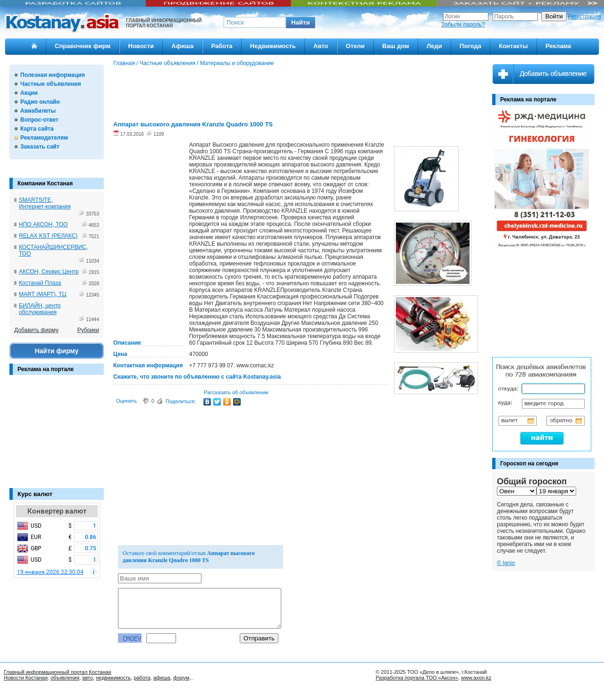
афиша (161, 677)
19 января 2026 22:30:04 (50, 572)
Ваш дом (395, 46)
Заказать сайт (39, 146)
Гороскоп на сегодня (529, 463)
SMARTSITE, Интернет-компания (45, 203)
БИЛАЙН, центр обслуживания (40, 308)
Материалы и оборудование (237, 63)
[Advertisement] (56, 436)
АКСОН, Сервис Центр (49, 271)
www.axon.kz (476, 677)
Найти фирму (56, 351)
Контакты (513, 46)
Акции (29, 93)
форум (181, 677)
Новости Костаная (26, 677)
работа (142, 677)
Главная (124, 63)
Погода (470, 46)
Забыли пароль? (463, 24)
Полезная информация (52, 75)
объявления (64, 677)
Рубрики (88, 330)
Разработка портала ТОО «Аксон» (417, 677)
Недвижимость (273, 46)
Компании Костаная (45, 183)
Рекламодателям (44, 137)
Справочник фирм (82, 46)
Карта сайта (37, 128)
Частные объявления (50, 84)
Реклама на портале (45, 369)
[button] (300, 22)
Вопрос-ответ (39, 119)
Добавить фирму (36, 330)
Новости (141, 46)
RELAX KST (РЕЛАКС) (48, 235)
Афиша (182, 46)
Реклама (558, 46)
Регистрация (584, 16)
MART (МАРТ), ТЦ (43, 294)
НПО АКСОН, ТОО (43, 224)
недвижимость (113, 677)
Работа (222, 46)
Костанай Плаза (40, 283)
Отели (355, 46)
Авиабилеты (38, 111)
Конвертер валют (56, 511)
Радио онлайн (40, 102)
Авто (320, 46)
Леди (434, 46)
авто (87, 677)
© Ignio (506, 563)
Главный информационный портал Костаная (57, 672)
